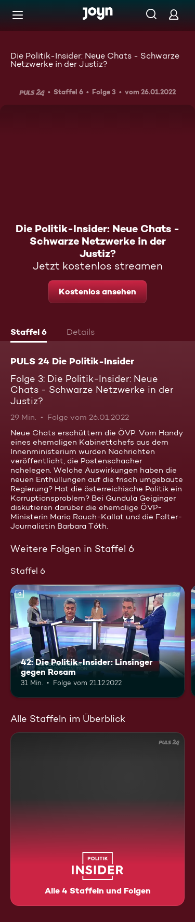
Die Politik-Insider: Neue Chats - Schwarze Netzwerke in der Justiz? (94, 60)
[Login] (173, 14)
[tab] (28, 333)
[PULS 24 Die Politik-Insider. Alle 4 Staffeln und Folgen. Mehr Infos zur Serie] (97, 819)
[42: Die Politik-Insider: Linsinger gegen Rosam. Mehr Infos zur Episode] (97, 641)
